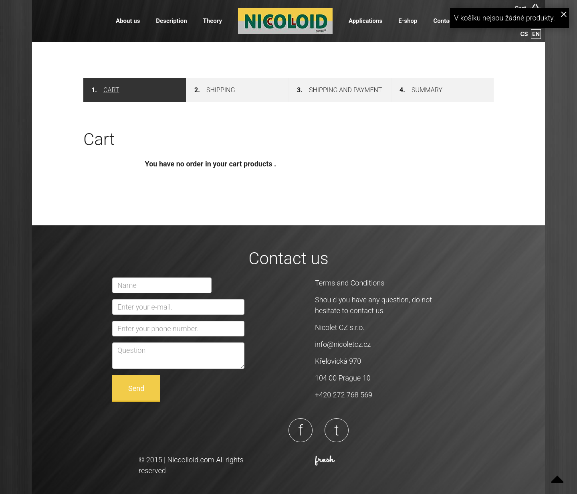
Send (136, 388)
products (259, 164)
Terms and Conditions (349, 283)
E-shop (407, 20)
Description (171, 20)
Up (557, 474)
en (536, 34)
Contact (443, 20)
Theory (212, 20)
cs (524, 34)
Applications (365, 20)
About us (128, 20)
